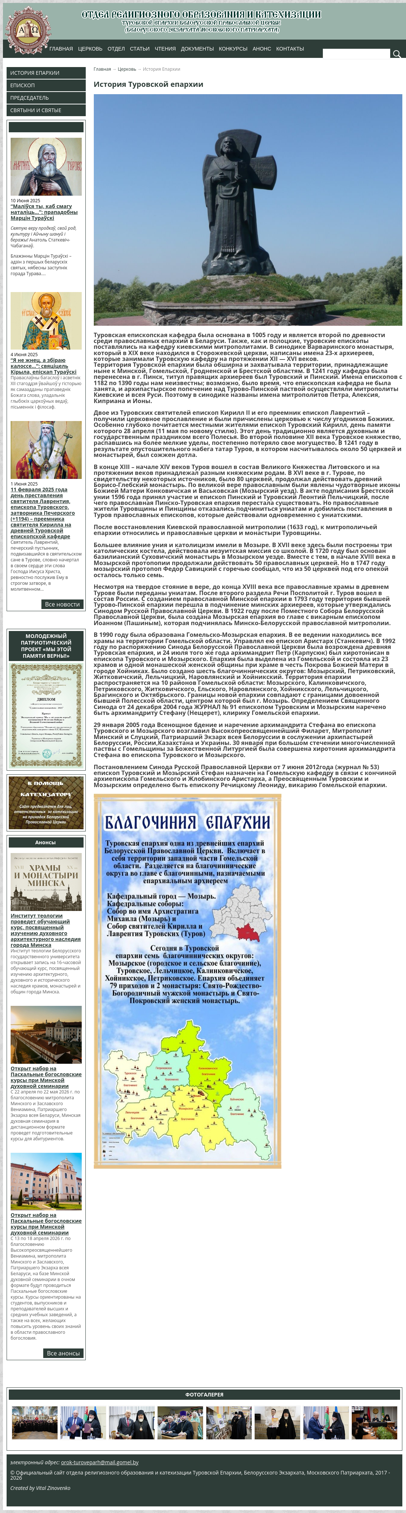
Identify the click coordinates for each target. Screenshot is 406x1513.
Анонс (261, 49)
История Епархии (34, 72)
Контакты (290, 49)
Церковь (90, 49)
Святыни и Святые (35, 110)
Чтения (165, 49)
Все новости (62, 604)
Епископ (22, 85)
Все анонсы (63, 1353)
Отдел (116, 49)
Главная (61, 49)
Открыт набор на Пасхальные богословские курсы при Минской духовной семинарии (46, 1077)
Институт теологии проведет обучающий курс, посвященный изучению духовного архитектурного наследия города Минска (46, 930)
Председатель (29, 97)
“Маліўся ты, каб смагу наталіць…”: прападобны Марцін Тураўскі (44, 212)
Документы (197, 49)
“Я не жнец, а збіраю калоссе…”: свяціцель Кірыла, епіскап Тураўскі (44, 366)
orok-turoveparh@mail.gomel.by (100, 1462)
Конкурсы (233, 49)
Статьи (140, 49)
